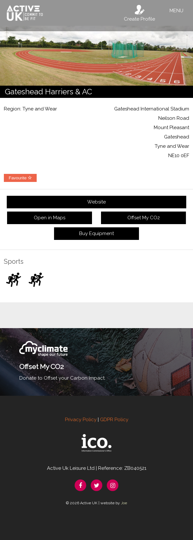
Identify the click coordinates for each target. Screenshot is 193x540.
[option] (96, 56)
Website (96, 202)
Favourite (20, 177)
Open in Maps (49, 218)
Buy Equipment (96, 233)
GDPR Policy (114, 419)
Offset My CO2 (143, 218)
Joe (124, 503)
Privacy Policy (80, 419)
